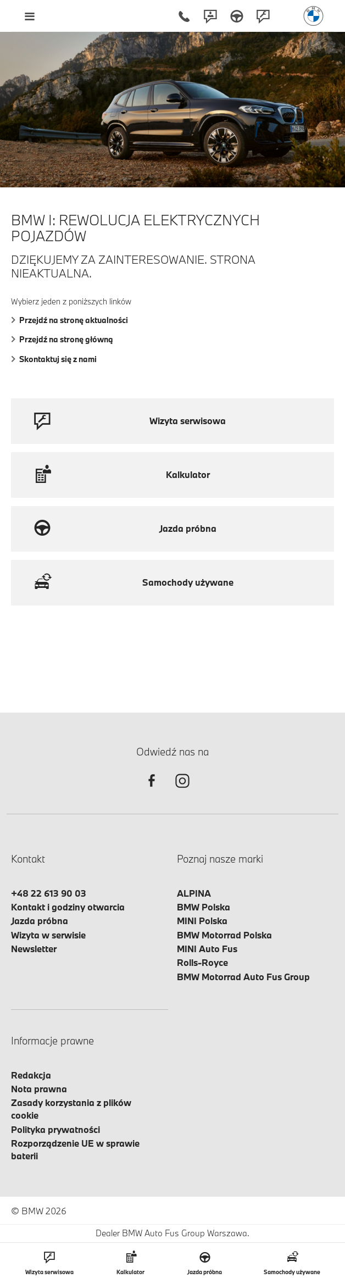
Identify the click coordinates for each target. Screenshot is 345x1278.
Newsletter (34, 948)
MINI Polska (202, 920)
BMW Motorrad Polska (224, 935)
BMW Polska (203, 907)
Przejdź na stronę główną (62, 339)
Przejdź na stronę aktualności (69, 320)
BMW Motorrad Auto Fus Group (243, 976)
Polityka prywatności (55, 1129)
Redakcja (31, 1075)
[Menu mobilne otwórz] (29, 16)
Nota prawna (39, 1088)
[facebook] (151, 790)
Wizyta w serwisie (48, 935)
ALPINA (194, 893)
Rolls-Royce (202, 962)
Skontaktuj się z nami (54, 359)
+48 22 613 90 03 (48, 893)
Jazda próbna (39, 920)
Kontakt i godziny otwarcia (68, 907)
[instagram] (182, 790)
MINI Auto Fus (207, 948)
